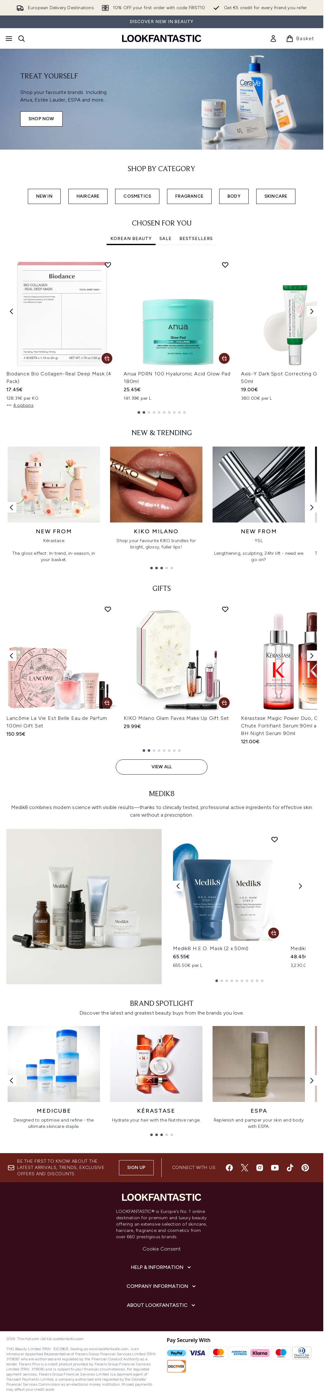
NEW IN (44, 196)
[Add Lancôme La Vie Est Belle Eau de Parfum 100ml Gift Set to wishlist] (107, 609)
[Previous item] (11, 311)
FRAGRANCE (189, 196)
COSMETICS (137, 196)
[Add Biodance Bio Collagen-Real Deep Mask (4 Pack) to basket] (107, 358)
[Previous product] (178, 886)
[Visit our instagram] (259, 1167)
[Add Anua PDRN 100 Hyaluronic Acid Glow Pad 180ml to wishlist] (225, 264)
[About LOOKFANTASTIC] (161, 1305)
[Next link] (312, 507)
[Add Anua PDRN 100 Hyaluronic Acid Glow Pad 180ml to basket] (224, 358)
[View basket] (300, 38)
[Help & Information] (161, 1267)
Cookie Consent (162, 1249)
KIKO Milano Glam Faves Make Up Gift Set (176, 718)
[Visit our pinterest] (305, 1167)
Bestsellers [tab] (196, 238)
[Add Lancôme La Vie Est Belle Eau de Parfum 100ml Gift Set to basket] (107, 702)
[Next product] (300, 886)
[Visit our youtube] (274, 1167)
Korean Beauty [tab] (131, 238)
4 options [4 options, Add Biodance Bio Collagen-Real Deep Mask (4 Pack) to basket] (20, 405)
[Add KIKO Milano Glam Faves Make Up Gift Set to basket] (224, 702)
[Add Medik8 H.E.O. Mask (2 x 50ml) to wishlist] (274, 839)
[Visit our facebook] (229, 1167)
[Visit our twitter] (244, 1167)
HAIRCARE (88, 196)
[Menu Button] (9, 38)
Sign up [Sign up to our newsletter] (136, 1167)
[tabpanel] (161, 335)
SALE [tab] (165, 238)
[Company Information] (162, 1286)
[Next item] (312, 311)
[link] (273, 38)
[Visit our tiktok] (290, 1167)
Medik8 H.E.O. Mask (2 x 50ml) (211, 948)
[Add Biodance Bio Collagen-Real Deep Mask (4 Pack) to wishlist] (107, 264)
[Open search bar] (21, 38)
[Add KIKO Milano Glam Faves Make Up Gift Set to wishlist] (225, 609)
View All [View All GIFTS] (162, 767)
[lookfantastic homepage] (161, 38)
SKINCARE (276, 196)
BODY (233, 196)
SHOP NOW (41, 118)
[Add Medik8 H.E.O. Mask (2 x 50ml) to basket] (273, 933)
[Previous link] (11, 507)
